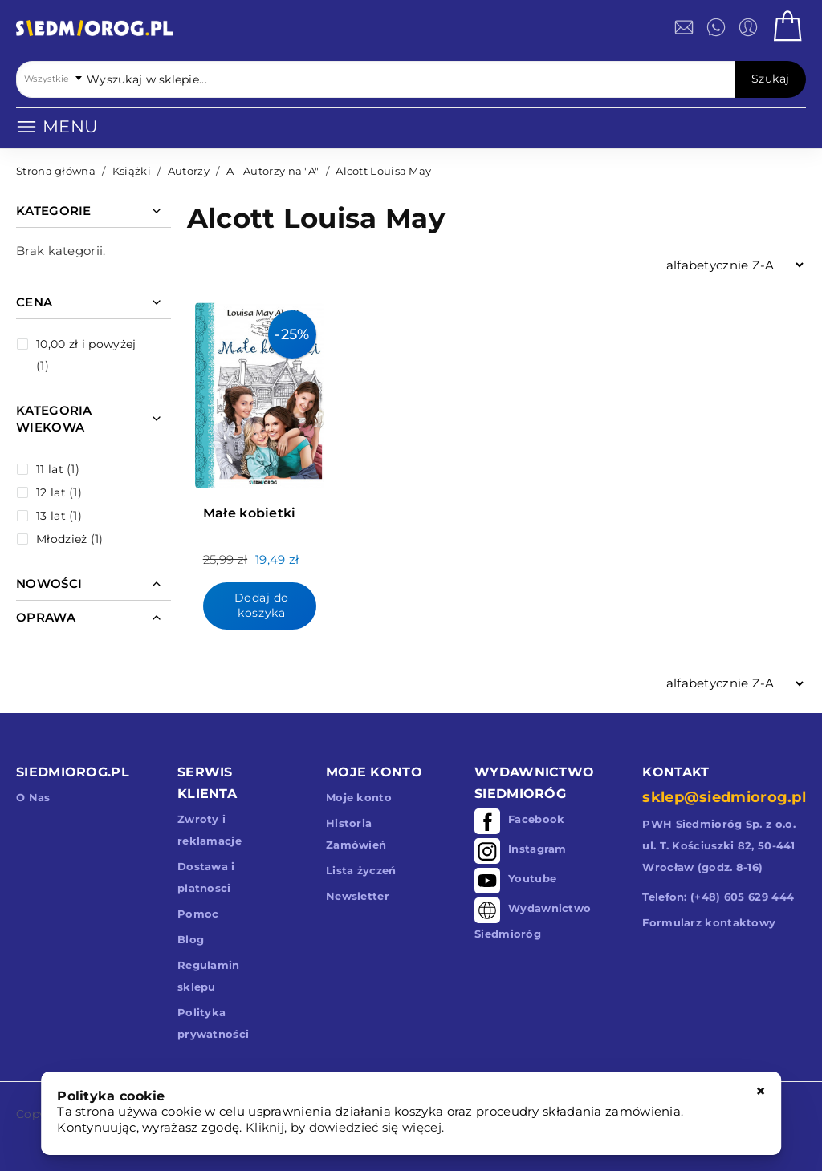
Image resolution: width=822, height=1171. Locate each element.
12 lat (51, 492)
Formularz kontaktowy (708, 922)
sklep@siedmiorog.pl (724, 797)
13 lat (51, 516)
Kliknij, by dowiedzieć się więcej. (345, 1127)
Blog (190, 939)
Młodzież (61, 539)
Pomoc (198, 913)
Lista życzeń (361, 870)
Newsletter (357, 895)
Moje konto (359, 797)
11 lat (49, 469)
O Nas (33, 797)
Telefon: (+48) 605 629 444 (718, 896)
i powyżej (86, 344)
